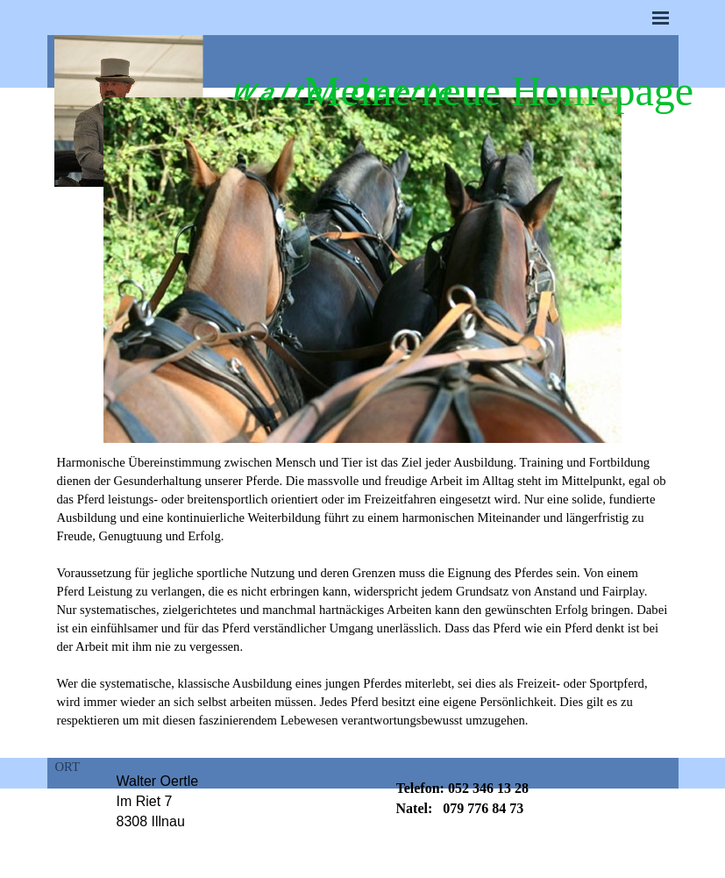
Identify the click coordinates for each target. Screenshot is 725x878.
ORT (67, 767)
